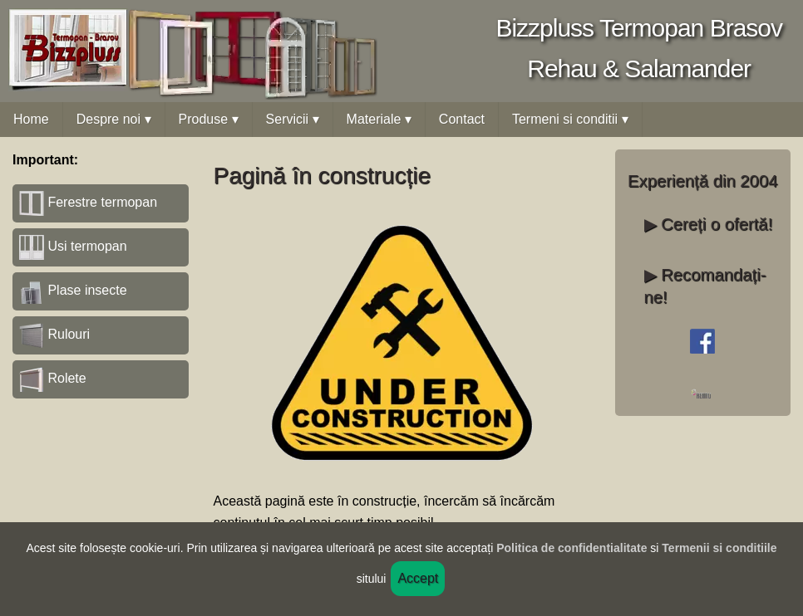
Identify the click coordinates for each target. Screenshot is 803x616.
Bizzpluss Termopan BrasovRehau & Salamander (638, 48)
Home (31, 119)
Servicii (292, 119)
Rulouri (54, 334)
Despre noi (113, 119)
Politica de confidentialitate (571, 548)
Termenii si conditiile (719, 548)
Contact (462, 119)
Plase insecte (73, 290)
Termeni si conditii (570, 119)
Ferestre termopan (88, 202)
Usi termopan (73, 246)
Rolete (52, 378)
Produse (209, 119)
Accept (417, 578)
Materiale (379, 119)
